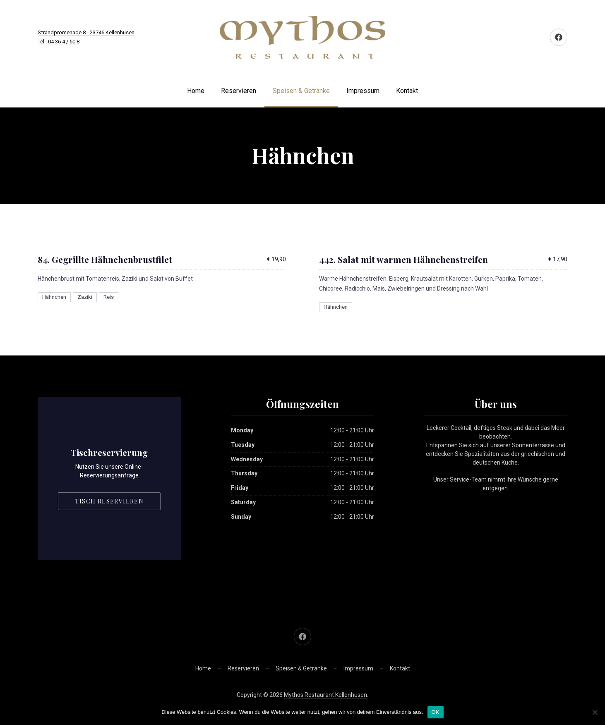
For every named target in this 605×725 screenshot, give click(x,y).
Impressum (362, 91)
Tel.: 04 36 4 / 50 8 (58, 41)
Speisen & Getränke (301, 91)
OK (435, 712)
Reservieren (238, 91)
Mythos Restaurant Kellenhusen (325, 695)
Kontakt (407, 91)
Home (195, 91)
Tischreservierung (109, 452)
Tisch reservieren (109, 501)
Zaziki (84, 297)
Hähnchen (54, 297)
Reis (108, 297)
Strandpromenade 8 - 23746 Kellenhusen (86, 32)
